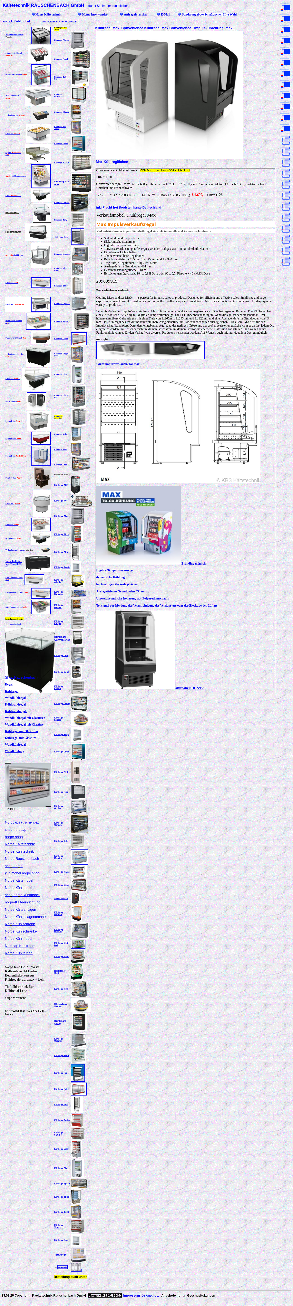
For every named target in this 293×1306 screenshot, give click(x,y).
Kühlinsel (12, 134)
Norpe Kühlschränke (21, 931)
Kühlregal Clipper (58, 622)
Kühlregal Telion (61, 434)
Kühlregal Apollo (62, 567)
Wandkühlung (14, 751)
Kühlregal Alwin (61, 552)
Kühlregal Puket (61, 339)
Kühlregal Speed (62, 1184)
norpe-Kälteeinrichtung (22, 902)
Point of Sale (13, 478)
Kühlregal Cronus (58, 687)
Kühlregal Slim (60, 374)
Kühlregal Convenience (62, 638)
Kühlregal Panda (61, 321)
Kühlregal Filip (61, 792)
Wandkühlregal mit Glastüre (24, 724)
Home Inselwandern (95, 14)
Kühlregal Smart (61, 1149)
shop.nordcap (15, 830)
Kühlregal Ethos (61, 144)
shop (36, 873)
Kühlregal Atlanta (58, 581)
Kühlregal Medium (58, 913)
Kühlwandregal (15, 704)
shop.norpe (14, 866)
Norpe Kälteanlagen (20, 910)
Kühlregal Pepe (61, 1073)
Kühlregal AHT (61, 485)
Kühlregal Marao (62, 872)
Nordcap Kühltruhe (19, 946)
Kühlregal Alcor (61, 534)
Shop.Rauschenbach (13, 624)
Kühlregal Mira (61, 989)
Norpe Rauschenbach (22, 859)
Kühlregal (11, 691)
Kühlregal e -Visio (61, 163)
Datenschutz (150, 1295)
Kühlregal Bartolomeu (59, 95)
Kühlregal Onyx (60, 1022)
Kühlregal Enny (61, 734)
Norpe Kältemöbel (19, 880)
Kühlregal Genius (58, 807)
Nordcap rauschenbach (23, 822)
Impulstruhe (14, 421)
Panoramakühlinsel (15, 338)
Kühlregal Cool (61, 655)
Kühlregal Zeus (61, 1240)
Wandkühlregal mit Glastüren (25, 717)
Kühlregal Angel (61, 59)
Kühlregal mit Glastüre (20, 737)
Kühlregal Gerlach (62, 203)
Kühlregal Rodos (62, 1120)
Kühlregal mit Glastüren (21, 731)
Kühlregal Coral (61, 672)
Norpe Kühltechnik (19, 851)
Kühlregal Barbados (58, 593)
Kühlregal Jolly (60, 220)
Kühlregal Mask (61, 885)
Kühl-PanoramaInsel (16, 592)
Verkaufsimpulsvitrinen (15, 550)
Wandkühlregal (15, 697)
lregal (16, 401)
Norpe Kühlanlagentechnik (25, 917)
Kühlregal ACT (61, 501)
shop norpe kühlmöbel (22, 895)
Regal (9, 684)
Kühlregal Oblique (62, 286)
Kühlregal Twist (60, 449)
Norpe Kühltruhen (19, 953)
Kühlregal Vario (60, 465)
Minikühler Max (61, 898)
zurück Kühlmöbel (16, 21)
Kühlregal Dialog (62, 703)
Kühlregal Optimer (62, 304)
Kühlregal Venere (58, 1226)
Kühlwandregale (16, 711)
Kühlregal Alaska (62, 516)
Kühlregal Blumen (61, 112)
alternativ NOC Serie (150, 688)
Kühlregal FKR (61, 772)
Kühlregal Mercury (62, 254)
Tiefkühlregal (60, 1255)
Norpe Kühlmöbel (18, 888)
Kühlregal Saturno (58, 1134)
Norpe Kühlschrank (20, 924)
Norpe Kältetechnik (20, 844)
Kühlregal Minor (61, 956)
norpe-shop (14, 837)
